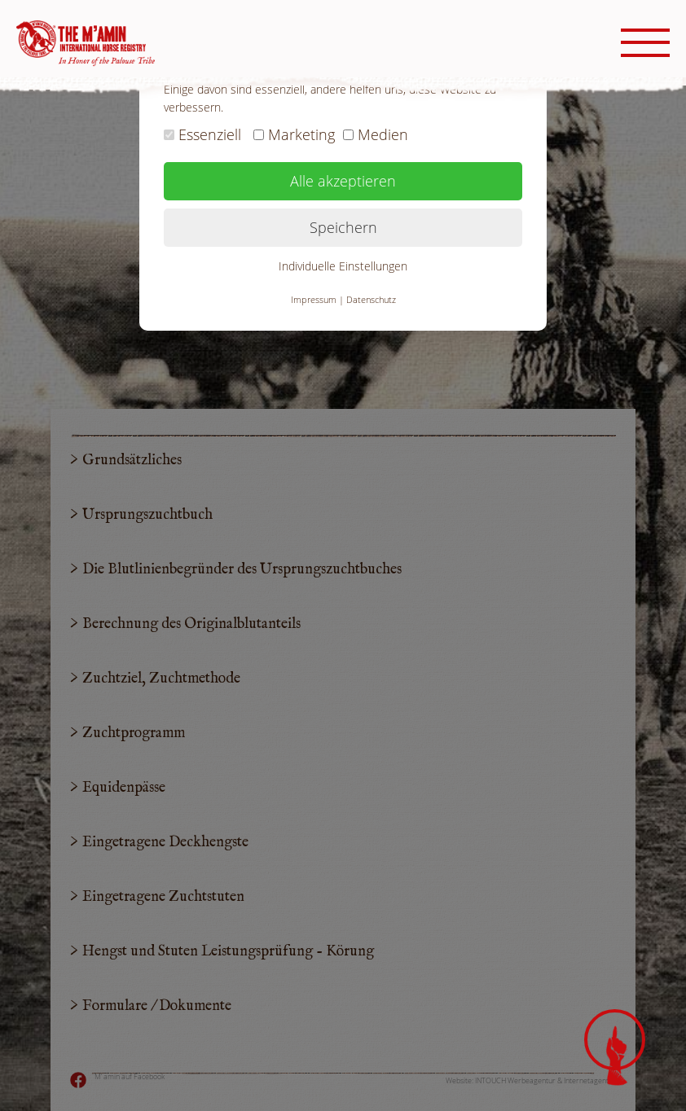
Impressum (313, 299)
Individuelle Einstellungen (343, 266)
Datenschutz (371, 299)
